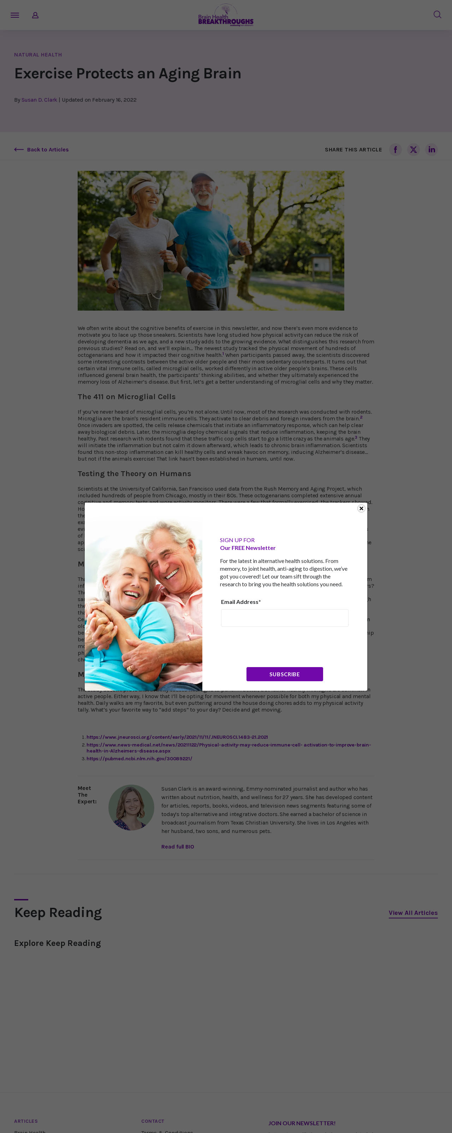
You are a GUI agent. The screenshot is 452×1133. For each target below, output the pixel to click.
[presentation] (274, 646)
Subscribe (284, 674)
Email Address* (241, 601)
